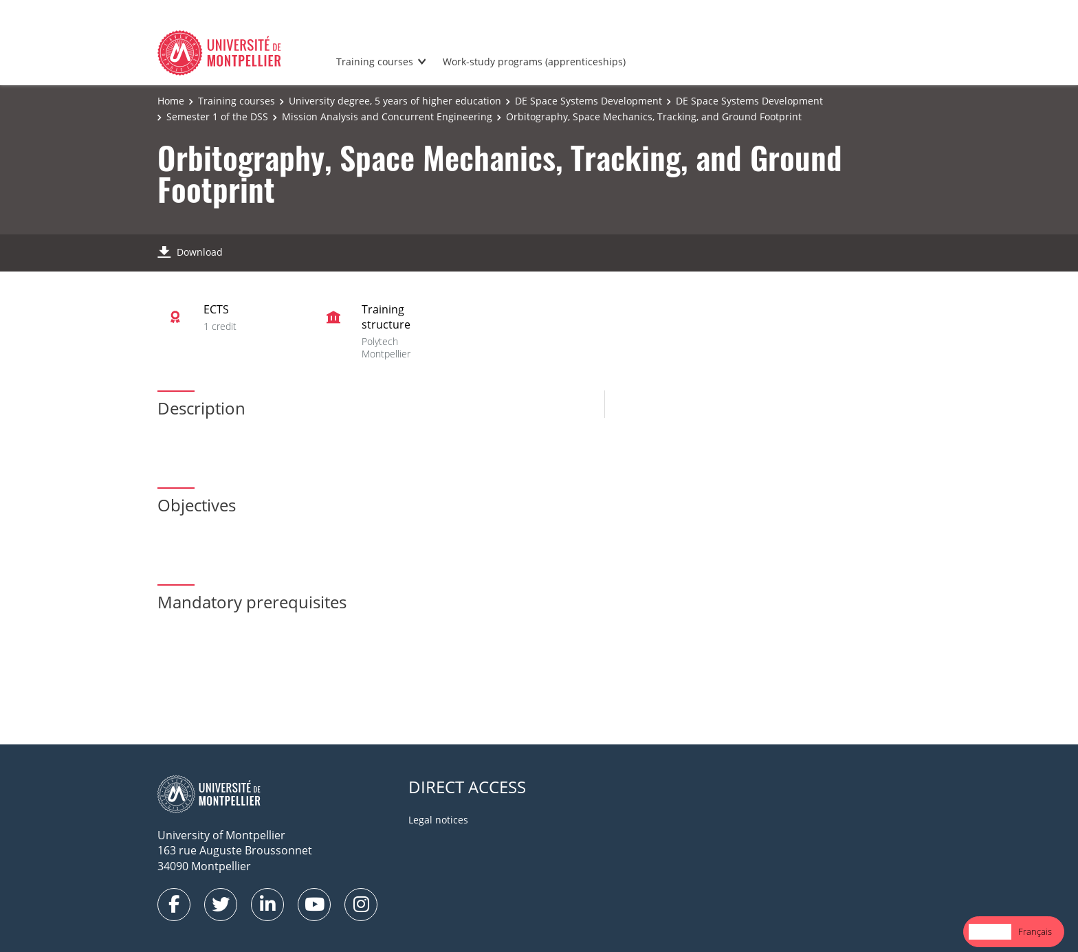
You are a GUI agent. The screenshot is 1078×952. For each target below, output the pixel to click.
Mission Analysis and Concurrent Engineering (387, 116)
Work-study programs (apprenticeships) (534, 61)
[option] (1035, 932)
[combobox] (990, 932)
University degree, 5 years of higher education (395, 100)
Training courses (374, 61)
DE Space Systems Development (588, 100)
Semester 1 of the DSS (217, 116)
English (990, 931)
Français (1035, 931)
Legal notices (438, 819)
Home (170, 100)
